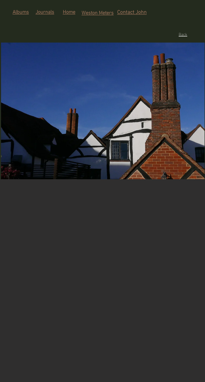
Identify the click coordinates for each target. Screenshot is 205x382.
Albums (21, 12)
